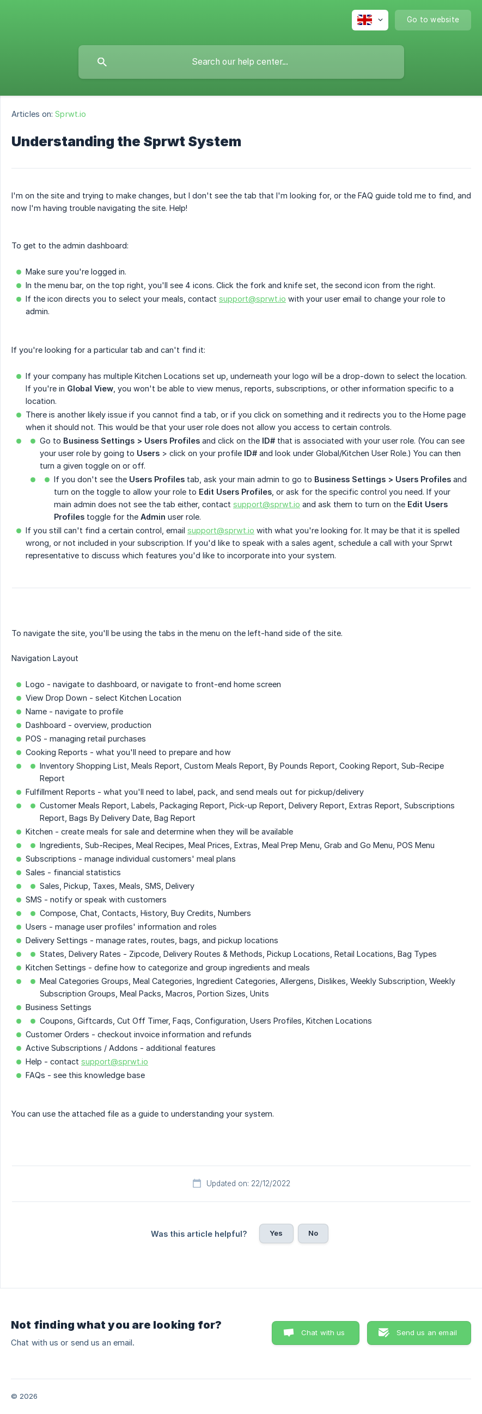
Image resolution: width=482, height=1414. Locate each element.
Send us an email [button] (426, 1332)
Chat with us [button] (323, 1332)
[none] (370, 20)
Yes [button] (276, 1233)
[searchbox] (241, 62)
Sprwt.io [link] (70, 114)
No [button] (313, 1233)
